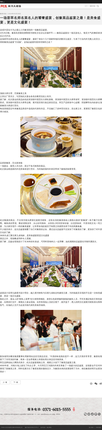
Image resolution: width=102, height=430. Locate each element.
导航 (1, 2)
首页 (86, 6)
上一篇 (5, 382)
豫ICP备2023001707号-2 (31, 427)
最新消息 (92, 6)
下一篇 (16, 382)
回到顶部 (98, 427)
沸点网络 (49, 427)
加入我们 (91, 427)
